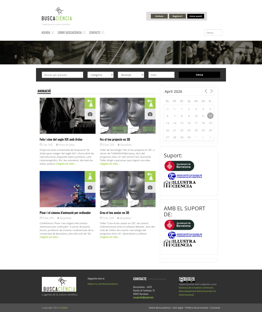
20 (167, 130)
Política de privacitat (196, 307)
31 (174, 109)
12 (210, 115)
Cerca (199, 74)
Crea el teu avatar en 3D (114, 212)
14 (174, 123)
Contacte (94, 32)
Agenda (45, 32)
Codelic (64, 307)
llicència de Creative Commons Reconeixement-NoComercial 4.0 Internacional (197, 291)
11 (203, 116)
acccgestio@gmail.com (143, 297)
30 (167, 109)
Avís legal (178, 307)
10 (196, 116)
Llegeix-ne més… (65, 163)
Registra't (178, 16)
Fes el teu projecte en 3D (115, 139)
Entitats (159, 16)
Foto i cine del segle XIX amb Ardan (61, 139)
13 (167, 123)
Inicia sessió (196, 16)
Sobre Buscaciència (70, 32)
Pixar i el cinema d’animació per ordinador (65, 212)
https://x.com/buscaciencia (103, 283)
